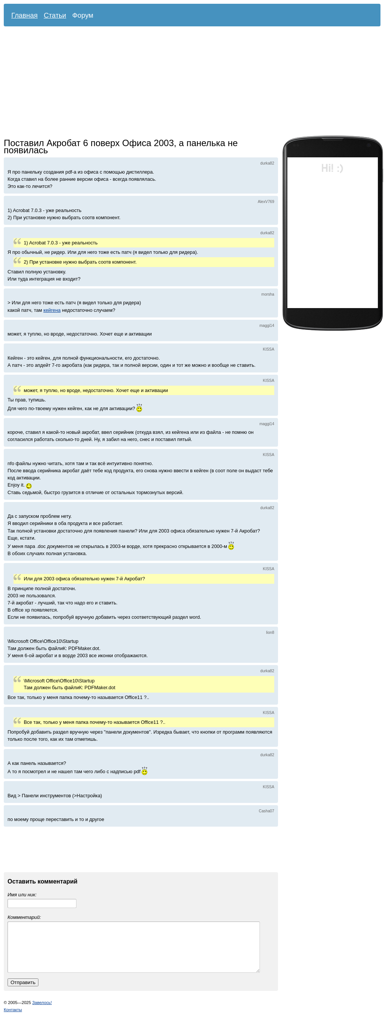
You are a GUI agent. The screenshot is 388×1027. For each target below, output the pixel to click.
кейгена (52, 310)
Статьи (55, 15)
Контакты (13, 1018)
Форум (82, 15)
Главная (24, 15)
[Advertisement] (162, 83)
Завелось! (42, 1011)
